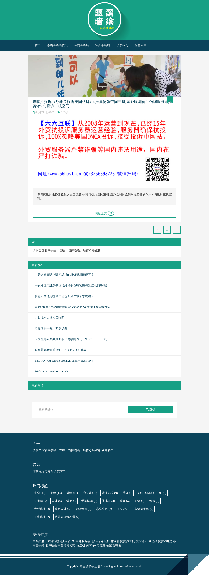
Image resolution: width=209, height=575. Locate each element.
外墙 (139, 501)
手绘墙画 (89, 501)
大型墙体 (42, 509)
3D (162, 493)
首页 (38, 45)
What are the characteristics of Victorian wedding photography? (72, 306)
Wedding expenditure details (52, 371)
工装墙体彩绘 (142, 509)
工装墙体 (42, 517)
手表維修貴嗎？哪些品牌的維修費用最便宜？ (64, 274)
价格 (122, 509)
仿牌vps (91, 545)
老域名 (95, 541)
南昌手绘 (38, 545)
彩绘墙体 (83, 509)
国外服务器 (83, 541)
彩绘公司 (104, 509)
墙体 (154, 501)
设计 (57, 501)
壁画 (127, 493)
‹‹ (157, 229)
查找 (150, 409)
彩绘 (56, 493)
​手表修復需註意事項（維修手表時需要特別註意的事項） (72, 285)
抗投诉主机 (127, 541)
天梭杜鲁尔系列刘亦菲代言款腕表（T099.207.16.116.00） (72, 339)
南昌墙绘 (64, 545)
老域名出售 (67, 541)
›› (177, 229)
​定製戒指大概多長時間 (49, 317)
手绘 (39, 493)
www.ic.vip (135, 566)
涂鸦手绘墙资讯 (57, 45)
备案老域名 (113, 545)
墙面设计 (63, 509)
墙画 (125, 501)
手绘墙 (89, 493)
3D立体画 (145, 493)
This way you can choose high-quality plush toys (64, 360)
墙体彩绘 (110, 493)
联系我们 (122, 45)
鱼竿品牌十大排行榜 (46, 541)
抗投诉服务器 (167, 541)
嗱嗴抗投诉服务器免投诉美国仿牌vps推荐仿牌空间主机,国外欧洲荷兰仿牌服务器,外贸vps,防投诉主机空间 (103, 104)
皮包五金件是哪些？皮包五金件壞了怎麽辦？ (64, 296)
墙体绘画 (51, 545)
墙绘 (72, 493)
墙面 (71, 501)
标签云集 (140, 45)
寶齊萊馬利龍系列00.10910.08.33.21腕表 (61, 350)
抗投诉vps (142, 541)
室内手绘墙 (81, 45)
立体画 (40, 501)
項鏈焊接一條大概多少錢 (51, 328)
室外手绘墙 (102, 45)
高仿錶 (152, 541)
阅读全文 (104, 213)
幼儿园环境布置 (67, 517)
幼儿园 (108, 501)
